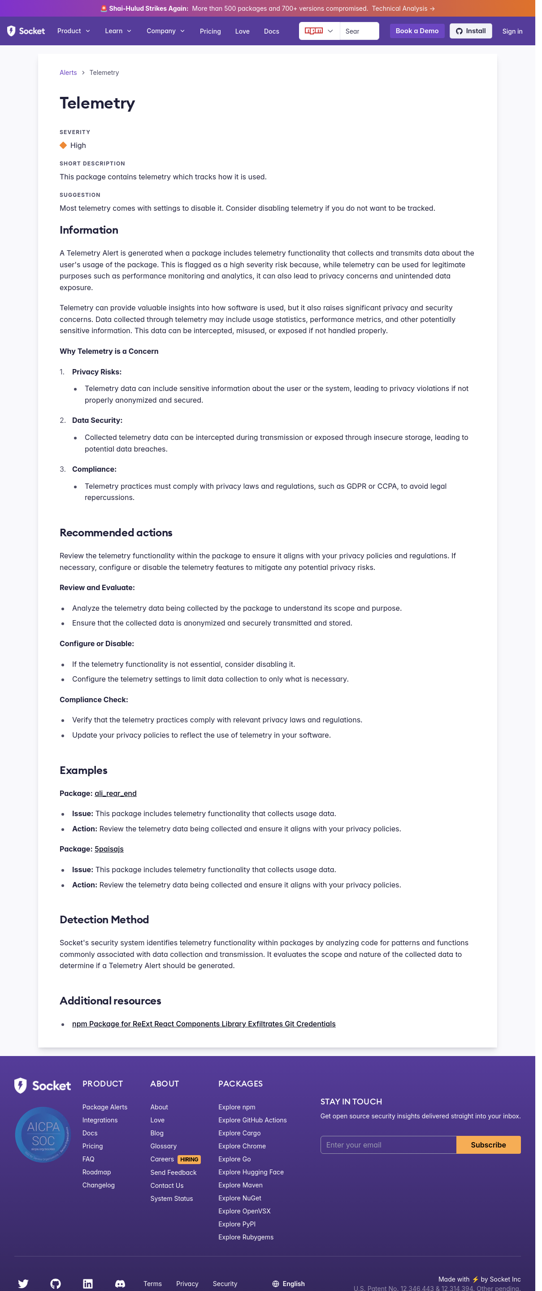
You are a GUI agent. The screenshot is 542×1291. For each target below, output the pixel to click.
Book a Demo (417, 30)
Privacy (187, 1283)
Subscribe (488, 1144)
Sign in (513, 31)
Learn (119, 31)
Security (225, 1283)
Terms (152, 1283)
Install (471, 30)
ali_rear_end (116, 793)
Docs (271, 31)
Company (166, 31)
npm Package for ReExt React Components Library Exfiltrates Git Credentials (204, 1023)
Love (242, 31)
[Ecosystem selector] (319, 31)
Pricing (210, 31)
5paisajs (109, 848)
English (288, 1283)
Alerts (68, 72)
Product (74, 31)
